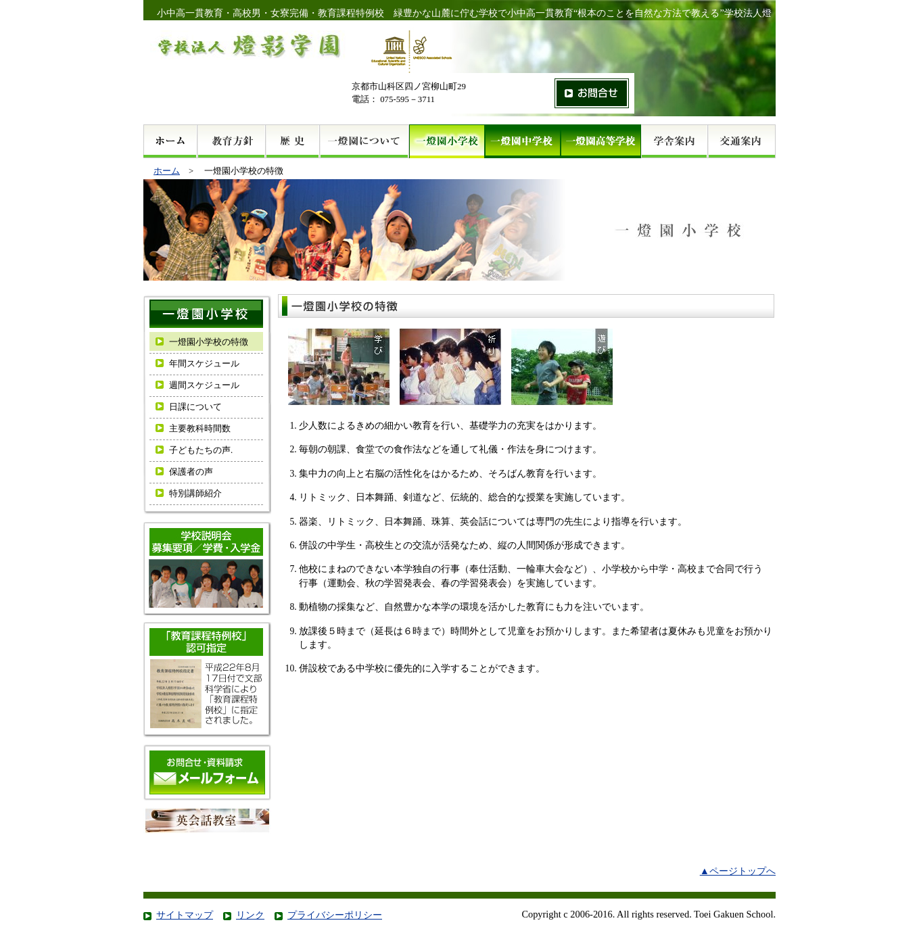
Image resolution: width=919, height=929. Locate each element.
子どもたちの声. (201, 450)
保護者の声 (191, 472)
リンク (250, 914)
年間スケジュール (204, 363)
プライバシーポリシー (334, 914)
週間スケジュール (204, 385)
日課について (195, 407)
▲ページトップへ (738, 870)
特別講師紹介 (195, 493)
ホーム (167, 171)
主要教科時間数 (200, 428)
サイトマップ (184, 914)
